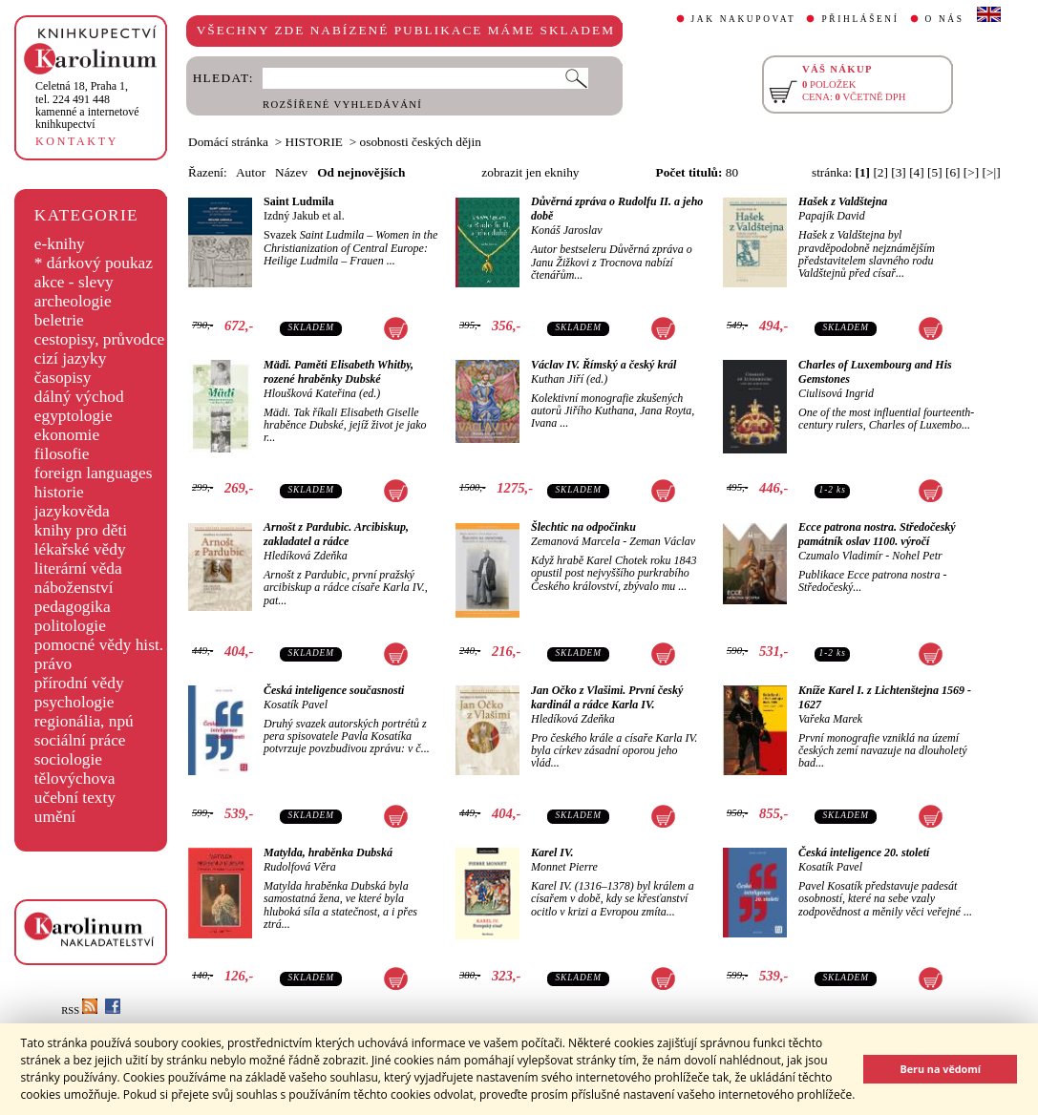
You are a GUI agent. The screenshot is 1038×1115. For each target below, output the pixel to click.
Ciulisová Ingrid (836, 393)
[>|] (992, 172)
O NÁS (944, 19)
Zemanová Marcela (575, 541)
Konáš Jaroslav (567, 230)
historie (59, 492)
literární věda (78, 568)
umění (54, 817)
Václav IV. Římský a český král (603, 364)
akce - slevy (74, 282)
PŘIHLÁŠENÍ (860, 19)
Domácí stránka (228, 142)
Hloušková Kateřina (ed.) (322, 393)
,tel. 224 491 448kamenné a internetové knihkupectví (87, 105)
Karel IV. (552, 852)
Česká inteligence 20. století (863, 852)
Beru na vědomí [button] (940, 1069)
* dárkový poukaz (93, 263)
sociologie (68, 759)
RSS (79, 1010)
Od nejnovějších (361, 172)
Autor (250, 172)
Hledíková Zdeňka (306, 555)
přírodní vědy (79, 683)
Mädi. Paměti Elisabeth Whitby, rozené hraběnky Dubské (338, 372)
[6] (953, 172)
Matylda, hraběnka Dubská (328, 852)
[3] (898, 172)
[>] (971, 172)
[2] (880, 172)
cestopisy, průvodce (99, 339)
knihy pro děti (80, 530)
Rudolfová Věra (300, 866)
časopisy (63, 377)
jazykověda (72, 511)
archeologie (73, 301)
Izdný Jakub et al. (304, 215)
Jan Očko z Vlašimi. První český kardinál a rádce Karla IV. (607, 697)
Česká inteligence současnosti (334, 690)
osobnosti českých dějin (420, 142)
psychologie (74, 702)
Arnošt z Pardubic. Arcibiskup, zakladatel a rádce (336, 534)
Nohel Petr (917, 555)
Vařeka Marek (830, 719)
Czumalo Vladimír (840, 555)
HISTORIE (314, 142)
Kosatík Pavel (296, 704)
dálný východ (79, 397)
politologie (70, 626)
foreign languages (93, 473)
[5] (935, 172)
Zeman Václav (662, 541)
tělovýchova (75, 778)
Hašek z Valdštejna (842, 201)
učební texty (75, 798)
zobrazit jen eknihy (530, 172)
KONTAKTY (76, 141)
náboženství (74, 588)
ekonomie (66, 435)
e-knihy (59, 244)
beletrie (59, 320)
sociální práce (80, 740)
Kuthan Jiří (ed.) (569, 379)
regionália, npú (84, 721)
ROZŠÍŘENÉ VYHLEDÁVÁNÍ (342, 104)
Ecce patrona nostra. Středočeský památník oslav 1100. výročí (877, 534)
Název (291, 172)
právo (53, 664)
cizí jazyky (70, 358)
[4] (916, 172)
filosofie (62, 454)
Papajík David (831, 215)
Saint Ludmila (299, 201)
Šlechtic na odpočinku (583, 527)
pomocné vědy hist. (98, 645)
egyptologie (73, 416)
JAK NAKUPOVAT (743, 19)
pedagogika (72, 607)
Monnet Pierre (564, 866)
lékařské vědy (80, 549)
